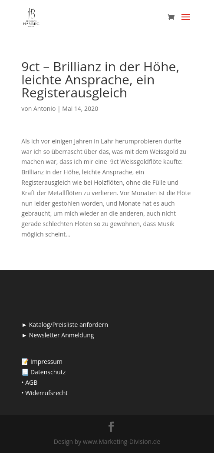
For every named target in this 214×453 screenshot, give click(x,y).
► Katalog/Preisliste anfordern (64, 324)
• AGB (29, 382)
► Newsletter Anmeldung (57, 335)
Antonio (44, 108)
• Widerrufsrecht (44, 393)
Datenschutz (48, 372)
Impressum (46, 361)
